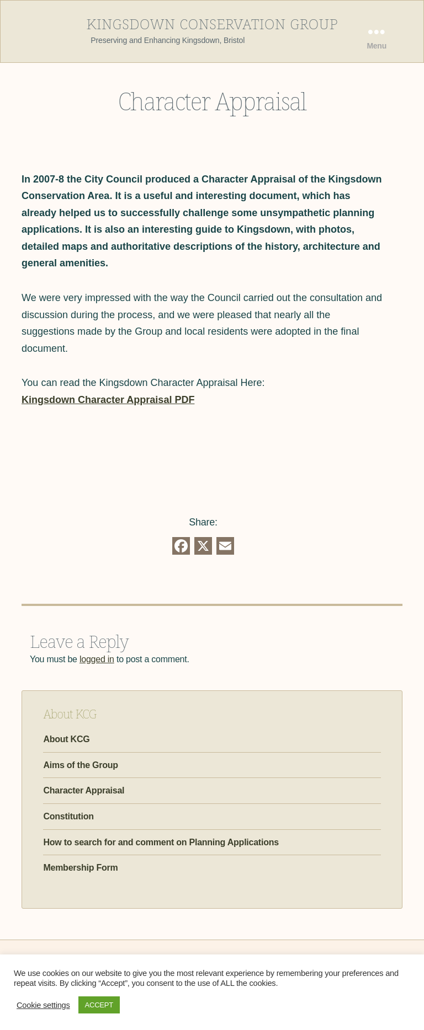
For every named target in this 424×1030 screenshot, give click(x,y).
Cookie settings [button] (43, 1005)
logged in (97, 659)
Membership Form (80, 867)
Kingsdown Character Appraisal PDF (108, 399)
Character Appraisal (83, 790)
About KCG (66, 739)
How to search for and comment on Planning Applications (161, 842)
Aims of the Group (80, 765)
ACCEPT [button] (99, 1005)
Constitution (68, 816)
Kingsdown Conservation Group (212, 22)
